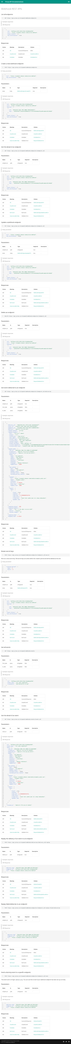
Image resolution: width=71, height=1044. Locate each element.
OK (10, 50)
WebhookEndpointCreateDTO (23, 91)
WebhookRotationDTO (23, 588)
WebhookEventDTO (38, 819)
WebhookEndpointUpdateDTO (24, 253)
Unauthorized (13, 54)
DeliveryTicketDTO (38, 884)
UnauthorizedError (34, 54)
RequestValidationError (39, 140)
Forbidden (12, 57)
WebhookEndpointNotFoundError (41, 212)
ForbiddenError (33, 57)
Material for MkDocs (10, 1042)
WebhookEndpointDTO (39, 130)
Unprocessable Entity (14, 140)
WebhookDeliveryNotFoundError (41, 894)
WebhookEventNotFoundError (40, 829)
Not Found (12, 212)
